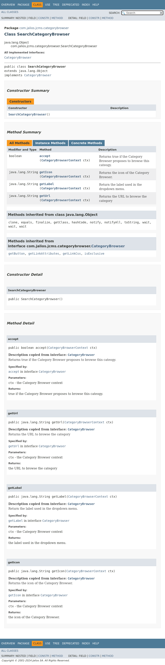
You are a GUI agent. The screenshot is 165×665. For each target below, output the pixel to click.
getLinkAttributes (43, 253)
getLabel (47, 184)
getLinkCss (72, 253)
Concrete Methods (86, 143)
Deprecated (70, 4)
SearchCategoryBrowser (27, 114)
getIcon (46, 172)
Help (95, 4)
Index (86, 4)
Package (23, 4)
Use (47, 4)
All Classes (9, 12)
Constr (43, 18)
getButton (16, 253)
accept (45, 156)
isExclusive (94, 253)
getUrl (45, 196)
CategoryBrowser (17, 57)
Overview (8, 4)
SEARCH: (114, 12)
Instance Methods (50, 143)
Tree (56, 4)
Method (57, 18)
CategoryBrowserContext (61, 160)
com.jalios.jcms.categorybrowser (44, 28)
